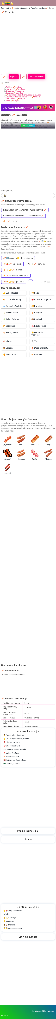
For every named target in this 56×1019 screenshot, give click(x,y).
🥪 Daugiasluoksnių (12, 299)
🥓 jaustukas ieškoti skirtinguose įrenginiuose (23, 95)
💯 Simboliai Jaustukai (11, 746)
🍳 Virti (34, 341)
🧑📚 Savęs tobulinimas (12, 911)
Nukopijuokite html (37, 77)
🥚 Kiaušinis (36, 313)
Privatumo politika (39, 1011)
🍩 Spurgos (8, 348)
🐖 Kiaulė (7, 341)
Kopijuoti (13, 77)
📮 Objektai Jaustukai (11, 742)
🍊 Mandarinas (10, 354)
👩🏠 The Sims (9, 925)
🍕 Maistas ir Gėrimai (19, 8)
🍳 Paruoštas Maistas (36, 8)
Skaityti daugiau (28, 125)
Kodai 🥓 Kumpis (12, 101)
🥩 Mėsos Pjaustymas (41, 299)
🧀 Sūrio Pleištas (10, 293)
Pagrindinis (5, 8)
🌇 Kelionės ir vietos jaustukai (14, 760)
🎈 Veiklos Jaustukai (11, 753)
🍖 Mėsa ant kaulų (39, 348)
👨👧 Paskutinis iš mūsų (12, 928)
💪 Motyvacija (8, 921)
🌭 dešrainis (36, 354)
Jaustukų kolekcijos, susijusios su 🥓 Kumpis (23, 97)
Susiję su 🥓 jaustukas (14, 93)
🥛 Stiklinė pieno (10, 313)
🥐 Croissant (9, 326)
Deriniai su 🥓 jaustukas (15, 91)
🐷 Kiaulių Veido (10, 332)
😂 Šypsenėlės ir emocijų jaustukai (16, 739)
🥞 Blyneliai (36, 306)
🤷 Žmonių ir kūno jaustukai (13, 735)
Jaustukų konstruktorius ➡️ (20, 107)
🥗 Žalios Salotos (11, 319)
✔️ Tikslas (7, 914)
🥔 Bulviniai (36, 319)
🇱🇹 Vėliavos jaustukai (11, 764)
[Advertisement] (28, 44)
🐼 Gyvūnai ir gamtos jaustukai (14, 749)
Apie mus (50, 1011)
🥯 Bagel (35, 293)
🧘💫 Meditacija (9, 918)
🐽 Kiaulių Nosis (38, 326)
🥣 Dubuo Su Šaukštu (12, 306)
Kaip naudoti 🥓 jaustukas (15, 89)
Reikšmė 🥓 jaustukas (14, 87)
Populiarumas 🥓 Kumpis (15, 99)
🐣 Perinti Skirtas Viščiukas (38, 333)
